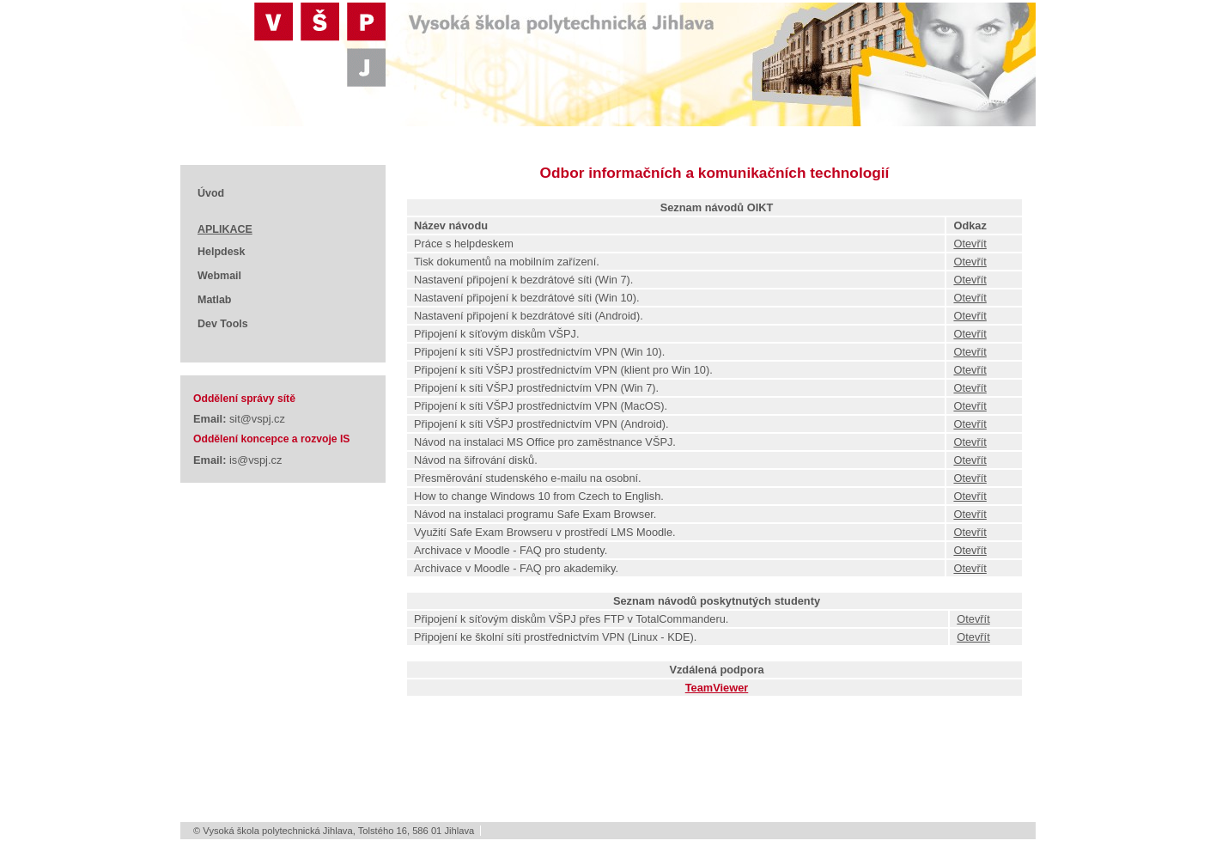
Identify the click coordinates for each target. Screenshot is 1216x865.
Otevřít (969, 243)
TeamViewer (717, 687)
